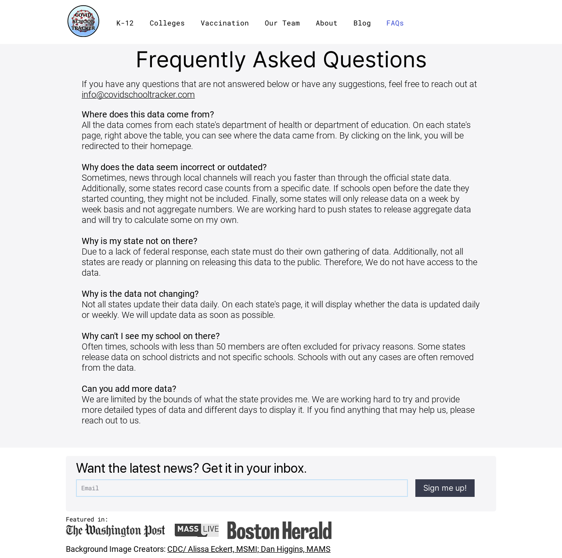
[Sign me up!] (445, 488)
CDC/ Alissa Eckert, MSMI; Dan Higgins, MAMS (249, 549)
